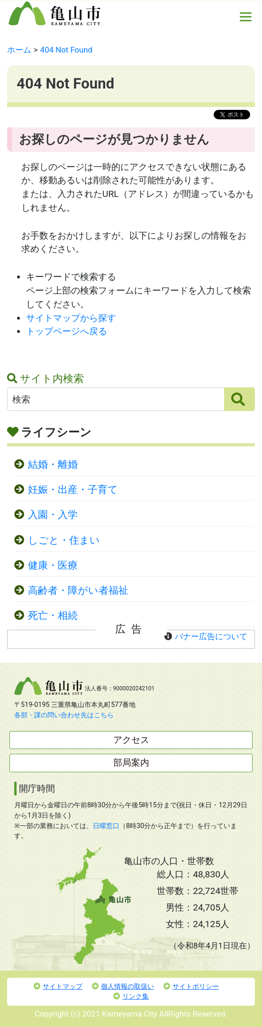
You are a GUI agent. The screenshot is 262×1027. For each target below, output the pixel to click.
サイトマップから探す (71, 318)
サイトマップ (58, 986)
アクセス (131, 739)
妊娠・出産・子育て (73, 489)
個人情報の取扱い (123, 986)
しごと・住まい (64, 540)
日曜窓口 (106, 826)
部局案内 (131, 762)
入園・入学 (53, 514)
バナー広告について (211, 636)
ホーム (19, 49)
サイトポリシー (191, 986)
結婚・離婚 (53, 464)
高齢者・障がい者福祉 (78, 590)
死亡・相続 (53, 615)
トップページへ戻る (66, 331)
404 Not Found (66, 49)
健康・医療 (53, 565)
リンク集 (131, 996)
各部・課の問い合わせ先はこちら (64, 715)
